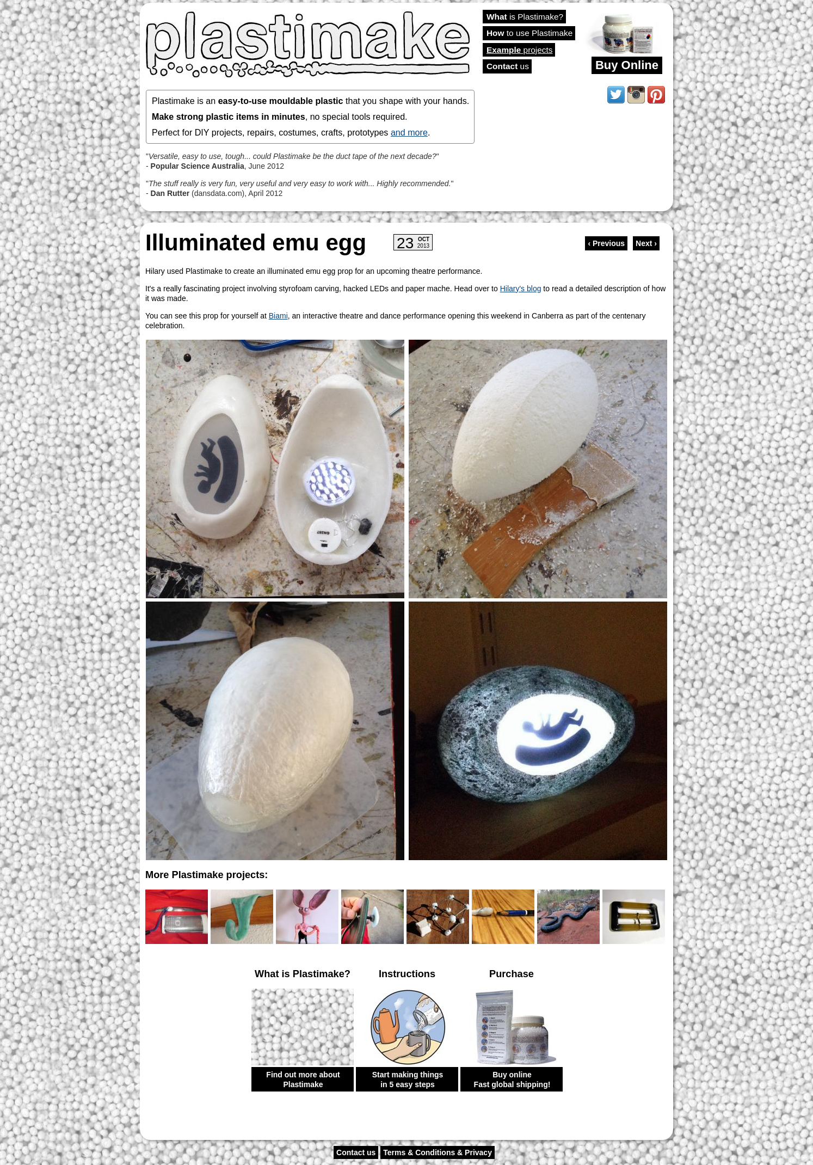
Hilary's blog (520, 288)
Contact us (355, 1152)
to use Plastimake (529, 33)
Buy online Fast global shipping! (512, 1079)
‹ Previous (606, 243)
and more (409, 132)
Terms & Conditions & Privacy (437, 1152)
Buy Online (626, 65)
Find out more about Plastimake (303, 1079)
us (507, 66)
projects (519, 49)
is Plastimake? (524, 16)
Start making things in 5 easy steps (408, 1079)
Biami (278, 315)
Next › (646, 243)
